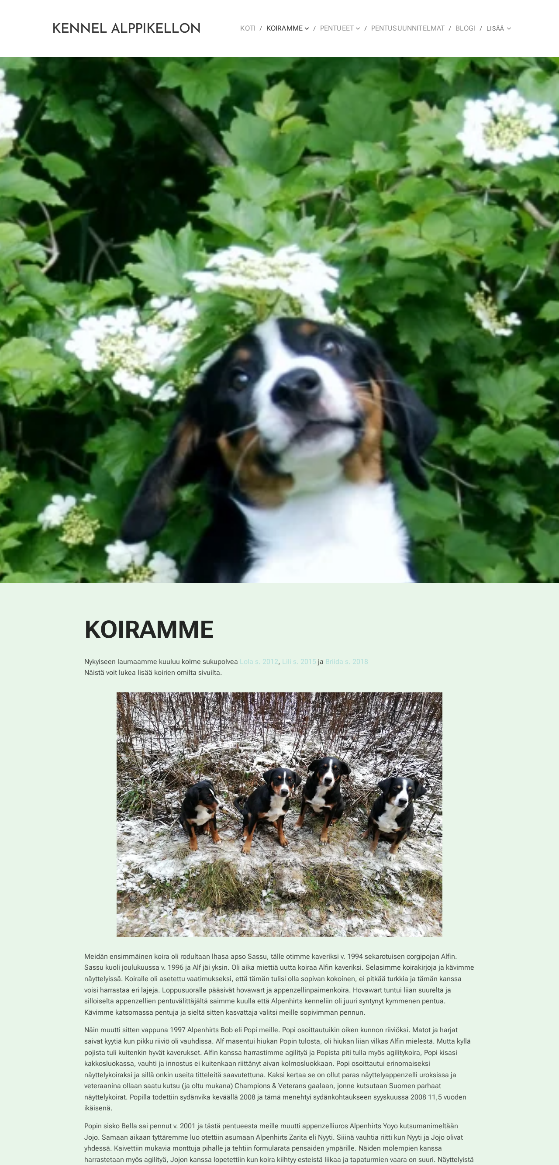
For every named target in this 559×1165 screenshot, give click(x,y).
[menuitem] (261, 28)
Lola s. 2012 (259, 661)
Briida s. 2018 (346, 661)
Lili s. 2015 (300, 661)
